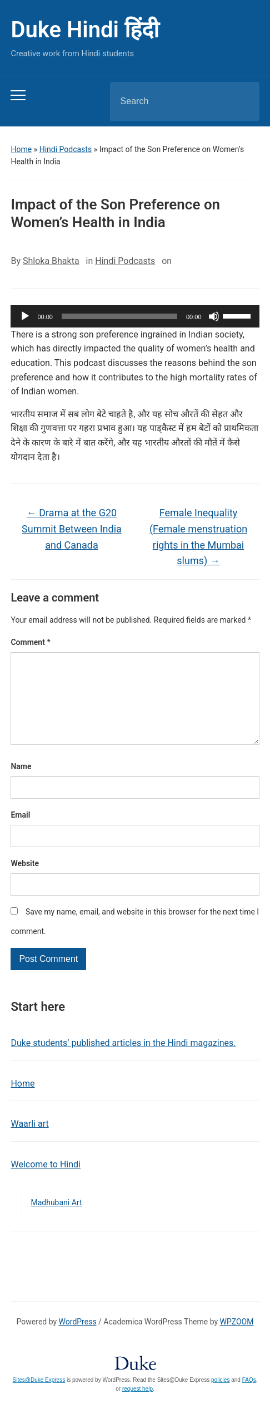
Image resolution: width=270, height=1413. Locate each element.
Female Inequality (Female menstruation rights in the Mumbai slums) (198, 536)
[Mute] (213, 316)
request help (137, 1407)
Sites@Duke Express (39, 1398)
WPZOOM (237, 1339)
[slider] (119, 316)
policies (220, 1398)
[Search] (170, 101)
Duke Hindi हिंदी (84, 30)
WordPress (78, 1339)
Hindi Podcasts (65, 149)
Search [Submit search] (241, 101)
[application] (135, 316)
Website (25, 881)
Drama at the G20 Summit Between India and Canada (72, 529)
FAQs (249, 1398)
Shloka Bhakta (51, 261)
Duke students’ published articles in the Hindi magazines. (123, 1060)
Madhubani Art (56, 1220)
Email (20, 832)
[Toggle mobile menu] (18, 95)
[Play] (25, 316)
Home (21, 149)
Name (21, 784)
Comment (30, 642)
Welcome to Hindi (46, 1182)
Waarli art (29, 1141)
